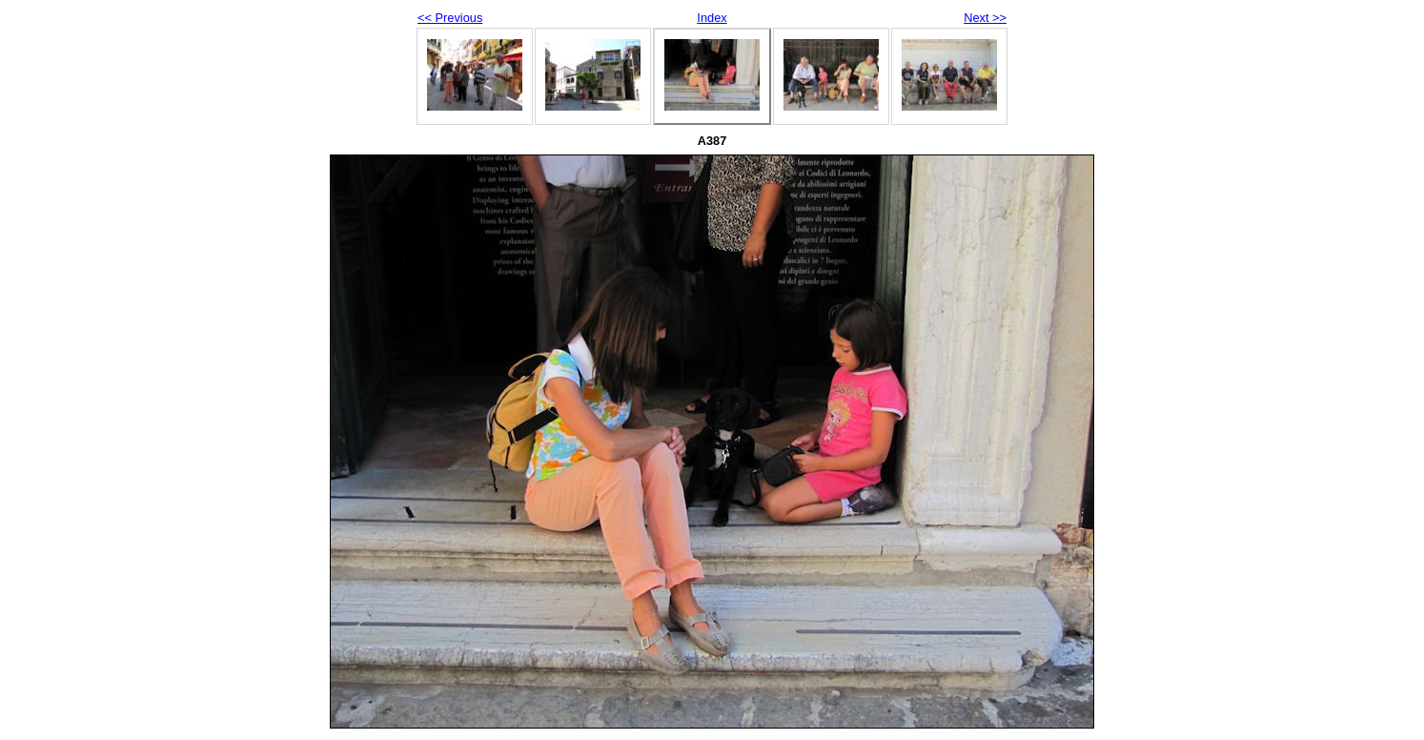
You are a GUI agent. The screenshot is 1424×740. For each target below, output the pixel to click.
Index (711, 17)
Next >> (985, 17)
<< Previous (449, 17)
